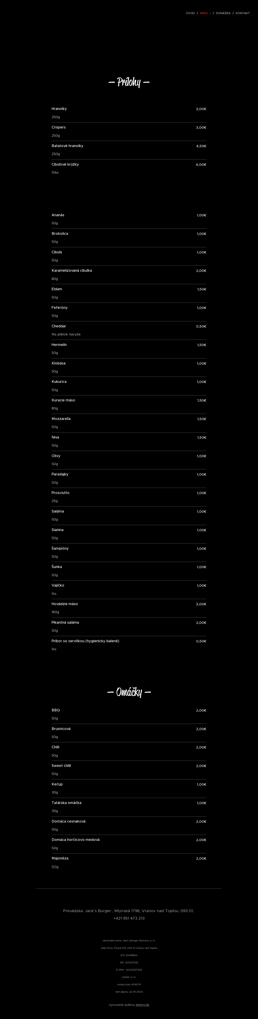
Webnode (142, 1005)
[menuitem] (191, 13)
